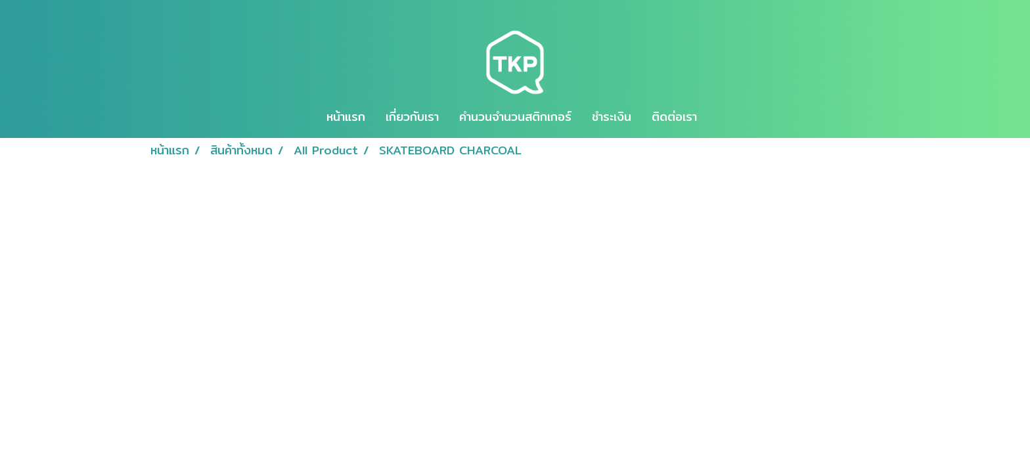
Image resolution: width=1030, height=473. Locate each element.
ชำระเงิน (611, 116)
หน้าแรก (345, 116)
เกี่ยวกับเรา (412, 116)
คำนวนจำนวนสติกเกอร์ (515, 116)
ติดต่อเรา (674, 116)
